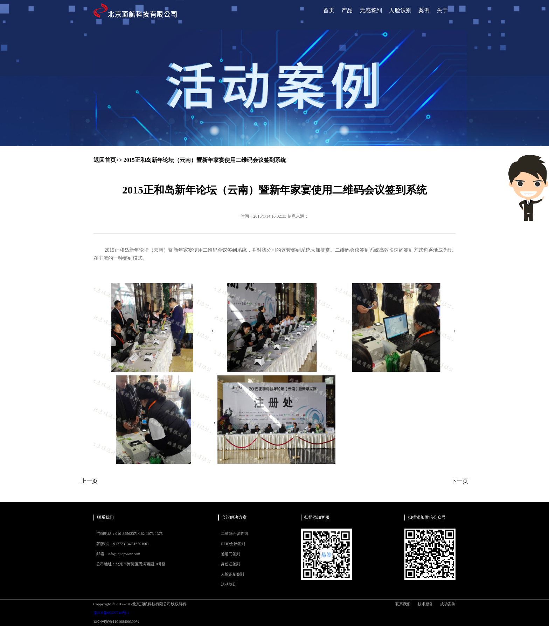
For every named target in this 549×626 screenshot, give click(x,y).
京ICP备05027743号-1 (111, 613)
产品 (347, 10)
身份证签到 (230, 564)
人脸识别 (400, 10)
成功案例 (448, 604)
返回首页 (104, 160)
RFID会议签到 (233, 544)
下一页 (459, 481)
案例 (424, 10)
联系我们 (403, 604)
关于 (442, 10)
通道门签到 (230, 554)
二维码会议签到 (234, 533)
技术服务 (425, 604)
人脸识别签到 (232, 574)
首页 (328, 10)
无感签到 (371, 10)
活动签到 (228, 584)
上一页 (89, 481)
